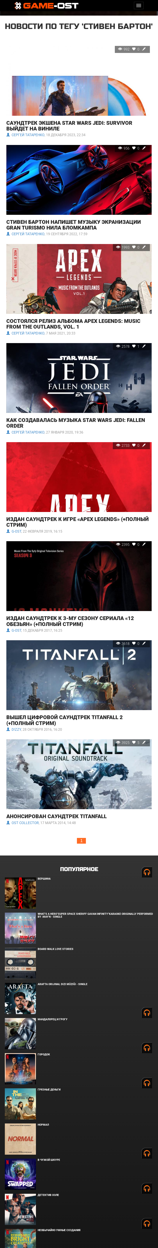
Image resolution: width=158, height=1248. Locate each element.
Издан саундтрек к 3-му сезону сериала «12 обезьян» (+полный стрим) (70, 621)
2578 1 (131, 346)
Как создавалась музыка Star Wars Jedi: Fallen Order (75, 423)
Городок (44, 1054)
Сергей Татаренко (25, 135)
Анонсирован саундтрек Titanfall (56, 816)
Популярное (79, 869)
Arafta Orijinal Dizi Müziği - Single (62, 984)
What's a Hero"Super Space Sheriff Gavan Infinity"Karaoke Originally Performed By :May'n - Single (95, 915)
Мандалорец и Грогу (52, 1019)
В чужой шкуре (49, 1159)
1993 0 (131, 247)
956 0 (132, 148)
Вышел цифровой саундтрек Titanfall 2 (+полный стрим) (64, 720)
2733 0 (131, 445)
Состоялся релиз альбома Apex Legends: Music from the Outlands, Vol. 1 (73, 324)
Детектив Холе (48, 1195)
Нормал (43, 1124)
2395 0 (131, 545)
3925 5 (131, 743)
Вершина (44, 878)
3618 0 (131, 644)
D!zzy (13, 730)
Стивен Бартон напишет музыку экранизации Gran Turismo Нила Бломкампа (73, 225)
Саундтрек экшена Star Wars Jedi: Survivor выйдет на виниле (69, 126)
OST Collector (22, 823)
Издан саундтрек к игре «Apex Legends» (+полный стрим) (77, 522)
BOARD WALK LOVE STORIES (55, 949)
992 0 (132, 49)
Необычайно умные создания (59, 1230)
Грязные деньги (49, 1089)
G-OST (13, 532)
